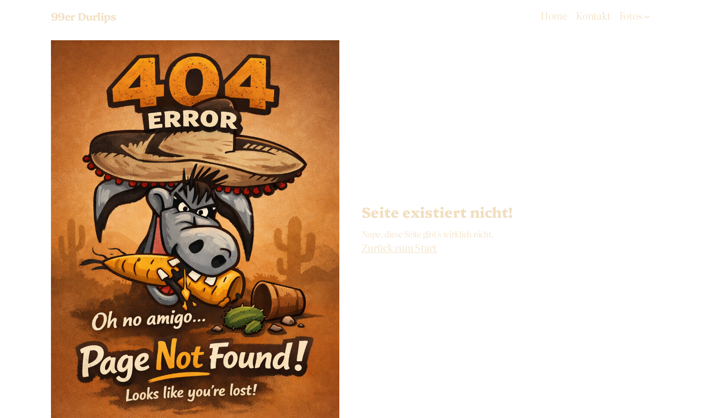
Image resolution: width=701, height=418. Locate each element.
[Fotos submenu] (647, 16)
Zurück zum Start (399, 247)
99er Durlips (83, 15)
